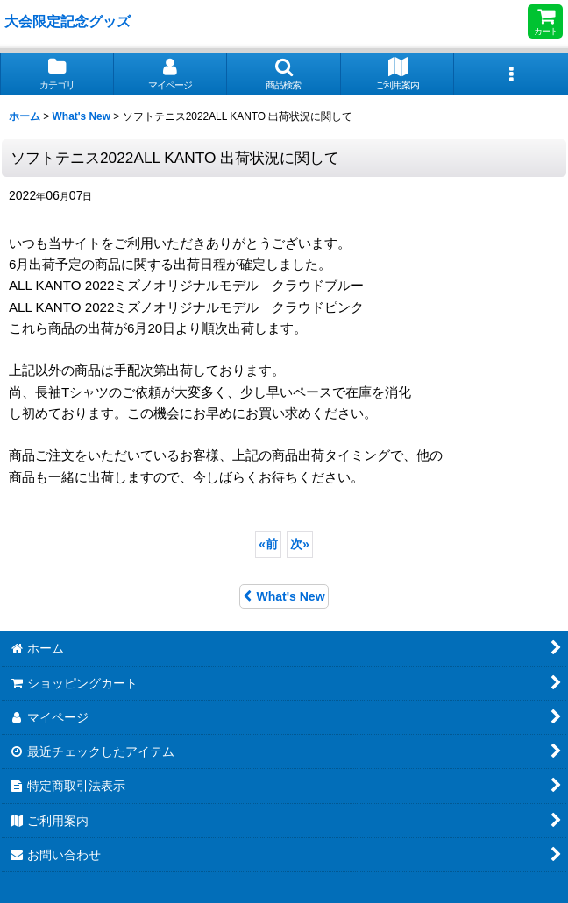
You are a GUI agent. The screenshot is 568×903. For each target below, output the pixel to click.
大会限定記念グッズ (67, 21)
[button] (284, 74)
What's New (283, 596)
